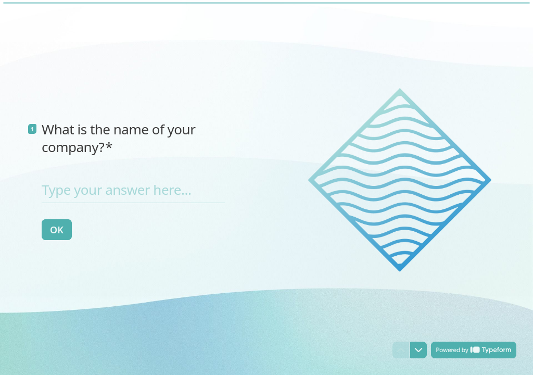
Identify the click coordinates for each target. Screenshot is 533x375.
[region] (102, 335)
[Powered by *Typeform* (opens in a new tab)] (473, 350)
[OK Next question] (57, 229)
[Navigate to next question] (418, 350)
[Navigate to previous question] (400, 350)
